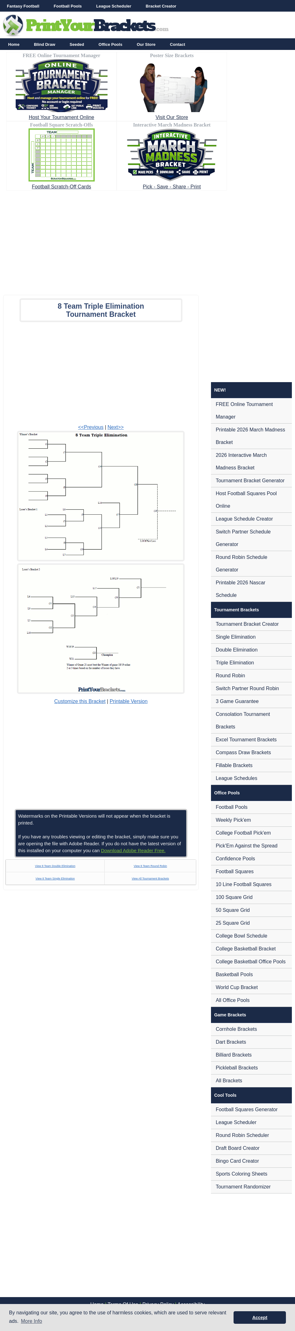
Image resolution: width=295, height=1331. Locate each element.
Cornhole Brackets (236, 1029)
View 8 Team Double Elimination (55, 866)
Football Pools (68, 6)
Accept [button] (259, 1317)
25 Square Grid (233, 923)
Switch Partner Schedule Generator (243, 538)
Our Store (146, 44)
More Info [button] (31, 1321)
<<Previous (90, 427)
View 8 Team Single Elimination (55, 878)
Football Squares (235, 871)
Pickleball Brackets (237, 1067)
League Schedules (236, 778)
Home (13, 44)
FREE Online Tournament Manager (244, 410)
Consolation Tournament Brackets (243, 720)
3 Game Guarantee (237, 701)
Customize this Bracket (80, 701)
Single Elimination (235, 637)
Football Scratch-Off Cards (61, 186)
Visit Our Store (171, 117)
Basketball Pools (234, 974)
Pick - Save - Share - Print (172, 186)
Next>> (116, 427)
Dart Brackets (231, 1042)
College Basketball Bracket (246, 948)
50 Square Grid (233, 910)
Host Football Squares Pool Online (246, 500)
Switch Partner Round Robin (247, 688)
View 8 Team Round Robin (150, 866)
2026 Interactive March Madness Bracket (241, 461)
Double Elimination (236, 649)
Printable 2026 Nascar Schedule (240, 589)
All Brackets (229, 1080)
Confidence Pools (235, 858)
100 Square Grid (234, 897)
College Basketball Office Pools (251, 961)
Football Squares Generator (246, 1109)
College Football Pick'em (243, 833)
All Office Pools (233, 1000)
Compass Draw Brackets (243, 752)
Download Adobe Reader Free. (133, 850)
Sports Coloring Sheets (241, 1174)
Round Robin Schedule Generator (241, 563)
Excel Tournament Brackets (246, 739)
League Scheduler (113, 6)
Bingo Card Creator (237, 1161)
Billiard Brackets (234, 1055)
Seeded (77, 44)
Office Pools (110, 44)
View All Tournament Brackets (150, 878)
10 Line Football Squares (243, 884)
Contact (177, 44)
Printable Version (129, 701)
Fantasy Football (23, 6)
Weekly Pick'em (233, 820)
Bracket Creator (161, 6)
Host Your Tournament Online (61, 117)
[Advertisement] (147, 241)
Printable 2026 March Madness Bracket (250, 436)
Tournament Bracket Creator (247, 624)
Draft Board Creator (238, 1148)
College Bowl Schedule (241, 936)
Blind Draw (44, 44)
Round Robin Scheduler (242, 1135)
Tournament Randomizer (243, 1186)
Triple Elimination (235, 662)
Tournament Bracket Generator (250, 480)
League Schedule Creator (244, 519)
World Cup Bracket (237, 987)
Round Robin (230, 675)
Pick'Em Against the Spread (246, 845)
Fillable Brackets (234, 765)
